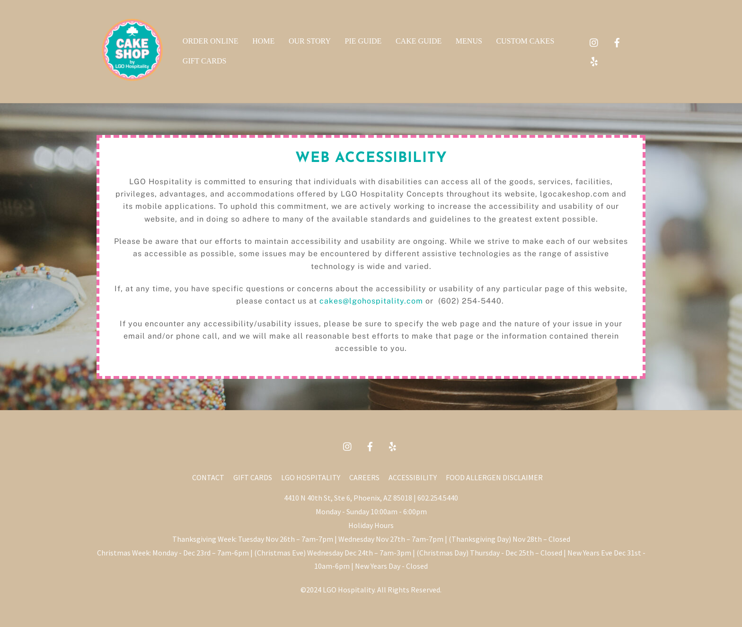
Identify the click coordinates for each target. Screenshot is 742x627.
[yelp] (594, 60)
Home (263, 41)
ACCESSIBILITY (413, 477)
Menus (469, 41)
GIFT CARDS (252, 477)
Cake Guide (419, 41)
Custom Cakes (525, 41)
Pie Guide (363, 41)
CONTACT (208, 477)
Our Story (310, 41)
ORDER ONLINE (210, 41)
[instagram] (594, 41)
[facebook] (617, 41)
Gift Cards (205, 61)
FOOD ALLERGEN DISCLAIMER (494, 477)
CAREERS (364, 477)
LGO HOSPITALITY (310, 477)
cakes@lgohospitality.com (371, 300)
